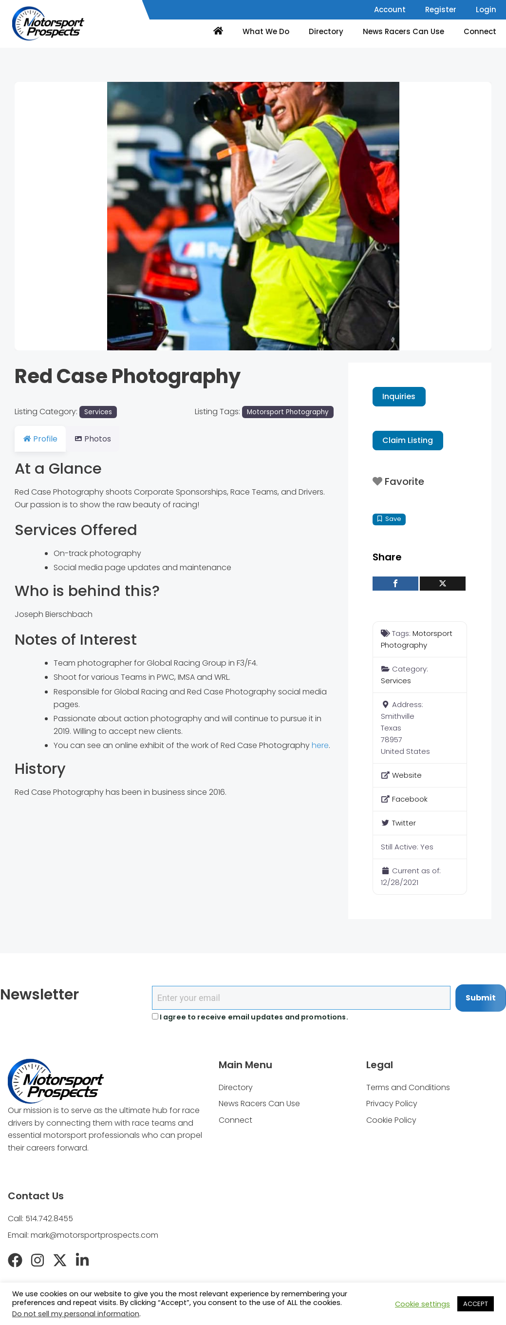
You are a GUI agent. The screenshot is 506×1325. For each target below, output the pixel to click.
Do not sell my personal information (75, 1314)
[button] (50, 216)
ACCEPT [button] (475, 1303)
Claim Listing (407, 440)
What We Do (266, 31)
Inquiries (398, 396)
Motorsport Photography (288, 412)
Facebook (410, 799)
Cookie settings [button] (422, 1304)
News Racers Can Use (403, 31)
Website (407, 775)
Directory (326, 31)
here (320, 745)
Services (98, 412)
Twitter (404, 823)
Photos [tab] (98, 438)
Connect (480, 31)
